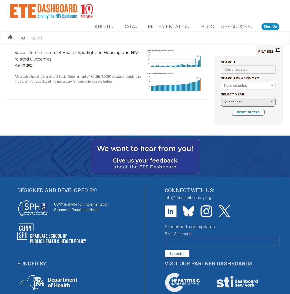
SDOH (37, 38)
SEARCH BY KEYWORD (240, 78)
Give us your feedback (145, 160)
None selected (235, 85)
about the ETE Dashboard (145, 167)
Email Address (178, 233)
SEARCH (228, 62)
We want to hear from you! (145, 148)
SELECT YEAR (232, 94)
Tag (22, 38)
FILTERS (269, 50)
